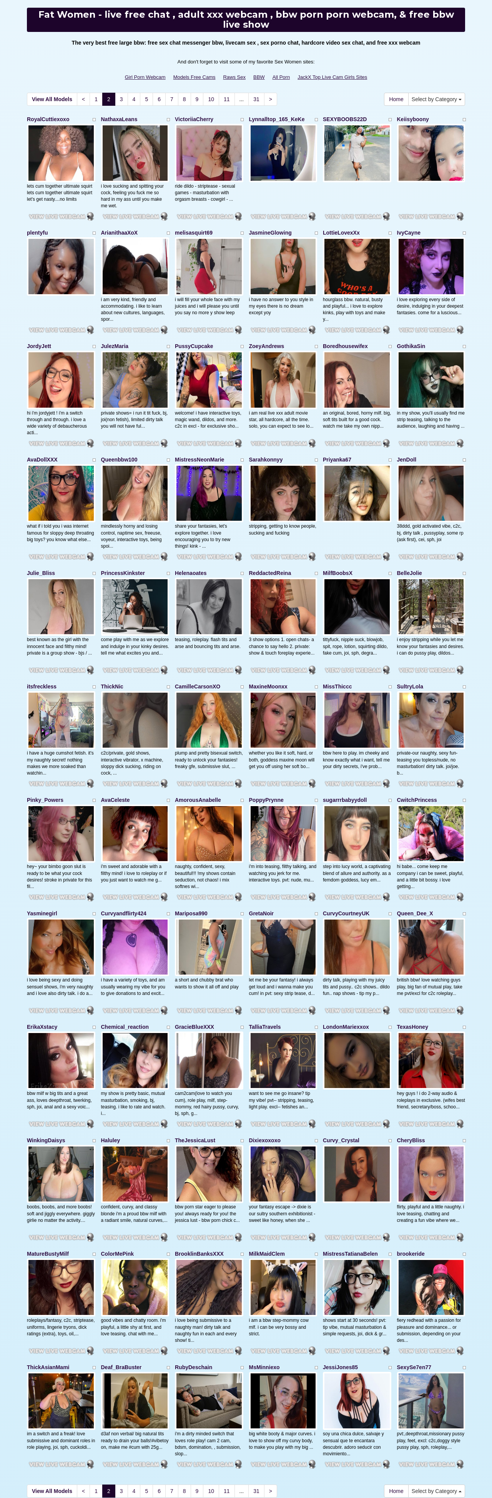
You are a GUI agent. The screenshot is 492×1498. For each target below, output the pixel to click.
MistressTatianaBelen (350, 1174)
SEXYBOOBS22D (345, 119)
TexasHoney (412, 963)
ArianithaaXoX (119, 225)
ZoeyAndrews (266, 330)
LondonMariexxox (346, 963)
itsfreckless (42, 647)
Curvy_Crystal (341, 1069)
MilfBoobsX (337, 541)
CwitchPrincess (417, 752)
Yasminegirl (42, 858)
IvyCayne (409, 225)
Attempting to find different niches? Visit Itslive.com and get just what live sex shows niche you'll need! (246, 1425)
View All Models (52, 99)
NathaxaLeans (119, 119)
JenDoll (407, 436)
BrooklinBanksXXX (199, 1174)
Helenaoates (190, 541)
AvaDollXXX (42, 436)
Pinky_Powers (45, 752)
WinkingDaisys (46, 1069)
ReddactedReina (270, 541)
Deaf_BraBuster (121, 1280)
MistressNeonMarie (199, 436)
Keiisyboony (413, 119)
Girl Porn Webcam (145, 77)
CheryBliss (411, 1069)
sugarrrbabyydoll (345, 752)
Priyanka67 (337, 436)
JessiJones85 (340, 1280)
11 (227, 99)
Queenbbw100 (119, 436)
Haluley (110, 1069)
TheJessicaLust (195, 1069)
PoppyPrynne (266, 752)
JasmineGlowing (270, 225)
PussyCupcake (194, 330)
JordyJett (39, 330)
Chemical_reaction (125, 963)
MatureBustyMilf (48, 1174)
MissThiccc (337, 647)
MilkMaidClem (267, 1174)
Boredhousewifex (345, 330)
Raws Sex (234, 77)
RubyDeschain (193, 1280)
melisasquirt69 (194, 225)
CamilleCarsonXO (197, 647)
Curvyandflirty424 (123, 858)
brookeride (411, 1174)
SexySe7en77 (414, 1280)
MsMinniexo (264, 1280)
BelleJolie (409, 541)
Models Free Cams (194, 77)
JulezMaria (115, 330)
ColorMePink (117, 1174)
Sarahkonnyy (266, 436)
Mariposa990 (191, 858)
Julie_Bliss (41, 541)
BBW (259, 77)
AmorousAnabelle (198, 752)
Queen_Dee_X (415, 858)
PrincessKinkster (123, 541)
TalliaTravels (265, 963)
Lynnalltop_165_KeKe (277, 119)
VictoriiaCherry (194, 119)
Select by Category (437, 99)
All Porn (281, 77)
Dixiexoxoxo (265, 1069)
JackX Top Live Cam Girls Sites (332, 77)
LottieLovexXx (341, 225)
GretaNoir (261, 858)
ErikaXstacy (42, 963)
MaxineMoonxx (268, 647)
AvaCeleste (115, 752)
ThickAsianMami (48, 1280)
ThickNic (112, 647)
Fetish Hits (240, 1480)
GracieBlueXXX (194, 963)
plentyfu (37, 225)
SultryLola (410, 647)
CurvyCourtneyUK (346, 858)
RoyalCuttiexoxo (48, 119)
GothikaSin (411, 330)
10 (211, 99)
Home (396, 99)
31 (256, 99)
